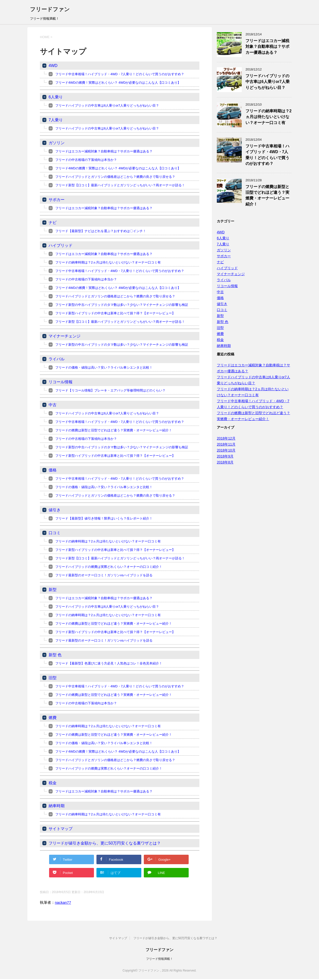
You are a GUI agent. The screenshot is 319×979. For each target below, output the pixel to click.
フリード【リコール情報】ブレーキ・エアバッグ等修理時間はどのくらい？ (110, 390)
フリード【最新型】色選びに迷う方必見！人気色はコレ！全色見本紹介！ (108, 663)
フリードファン (50, 9)
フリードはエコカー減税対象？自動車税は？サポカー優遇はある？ (104, 151)
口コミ (55, 533)
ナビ (53, 222)
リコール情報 (61, 382)
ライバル (57, 359)
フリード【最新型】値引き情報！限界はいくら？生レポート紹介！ (104, 518)
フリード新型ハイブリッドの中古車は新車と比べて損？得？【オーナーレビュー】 (115, 313)
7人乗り (56, 120)
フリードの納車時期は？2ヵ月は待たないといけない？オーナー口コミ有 (108, 262)
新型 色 (55, 655)
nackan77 (63, 902)
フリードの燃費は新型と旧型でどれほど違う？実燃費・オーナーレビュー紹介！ (113, 430)
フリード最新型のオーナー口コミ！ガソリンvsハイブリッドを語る (104, 575)
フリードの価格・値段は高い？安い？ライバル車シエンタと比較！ (104, 367)
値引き (55, 510)
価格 (53, 470)
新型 (53, 589)
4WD (53, 66)
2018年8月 (225, 462)
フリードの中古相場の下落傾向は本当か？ (86, 160)
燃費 (53, 718)
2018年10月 (226, 450)
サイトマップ (61, 829)
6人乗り (56, 97)
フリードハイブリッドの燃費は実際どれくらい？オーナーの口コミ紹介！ (108, 567)
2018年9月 (225, 456)
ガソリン (57, 143)
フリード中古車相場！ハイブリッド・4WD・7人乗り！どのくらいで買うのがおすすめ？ (119, 74)
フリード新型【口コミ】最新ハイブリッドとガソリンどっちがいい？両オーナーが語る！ (120, 185)
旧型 (53, 678)
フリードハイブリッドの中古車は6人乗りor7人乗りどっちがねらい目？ (107, 105)
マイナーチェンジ (64, 336)
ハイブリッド (61, 245)
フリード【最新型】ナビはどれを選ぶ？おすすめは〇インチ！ (100, 231)
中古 (53, 405)
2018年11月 (226, 444)
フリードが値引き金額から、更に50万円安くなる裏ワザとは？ (105, 843)
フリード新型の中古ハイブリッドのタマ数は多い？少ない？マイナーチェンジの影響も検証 (121, 305)
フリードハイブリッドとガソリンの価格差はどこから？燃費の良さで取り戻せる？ (115, 177)
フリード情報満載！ (159, 959)
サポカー (57, 199)
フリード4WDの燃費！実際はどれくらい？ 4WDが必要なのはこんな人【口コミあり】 (118, 82)
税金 (53, 783)
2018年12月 (226, 438)
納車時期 (57, 806)
